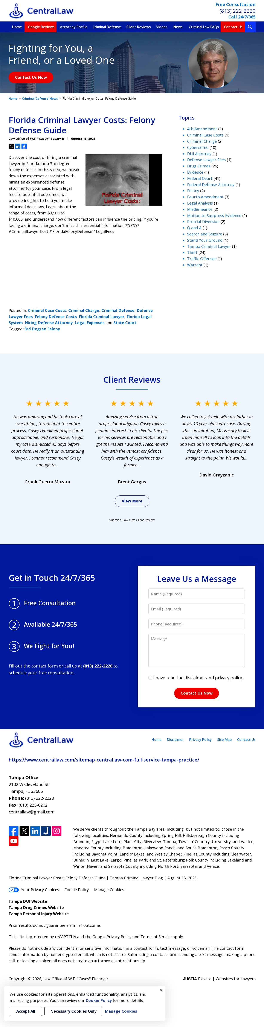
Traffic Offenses (201, 258)
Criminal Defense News (40, 98)
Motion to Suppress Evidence (214, 215)
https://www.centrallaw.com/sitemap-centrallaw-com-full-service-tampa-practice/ (104, 759)
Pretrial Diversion (203, 221)
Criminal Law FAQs (204, 26)
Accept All (25, 1011)
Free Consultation (235, 4)
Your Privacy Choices (34, 889)
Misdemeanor (199, 209)
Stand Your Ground (205, 240)
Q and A (194, 227)
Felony (193, 190)
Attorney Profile (73, 26)
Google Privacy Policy (111, 936)
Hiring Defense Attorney (49, 322)
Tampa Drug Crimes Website (36, 907)
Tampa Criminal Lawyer (209, 246)
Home (17, 26)
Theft (192, 252)
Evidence (195, 172)
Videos (161, 26)
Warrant (195, 264)
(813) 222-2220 (238, 10)
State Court (124, 322)
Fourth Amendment (205, 196)
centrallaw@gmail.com (32, 812)
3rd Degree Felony (42, 328)
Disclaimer (175, 739)
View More (132, 501)
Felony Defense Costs (56, 316)
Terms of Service (156, 936)
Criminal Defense (107, 26)
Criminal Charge (83, 310)
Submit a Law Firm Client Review (132, 520)
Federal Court (199, 178)
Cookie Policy (76, 889)
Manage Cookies (109, 889)
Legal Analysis (200, 203)
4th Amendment (202, 128)
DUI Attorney (199, 153)
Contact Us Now (31, 77)
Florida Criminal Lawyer (101, 316)
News (178, 26)
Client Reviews (138, 26)
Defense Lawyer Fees (206, 159)
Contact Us (233, 26)
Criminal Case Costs (47, 310)
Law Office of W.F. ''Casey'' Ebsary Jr (75, 978)
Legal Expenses (89, 322)
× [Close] (161, 990)
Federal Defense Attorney (210, 184)
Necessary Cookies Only (73, 1011)
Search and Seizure (204, 234)
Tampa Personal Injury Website (39, 913)
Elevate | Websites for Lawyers (219, 978)
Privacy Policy (200, 739)
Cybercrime (197, 147)
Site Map (224, 739)
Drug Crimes (198, 165)
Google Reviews (41, 26)
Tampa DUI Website (28, 901)
